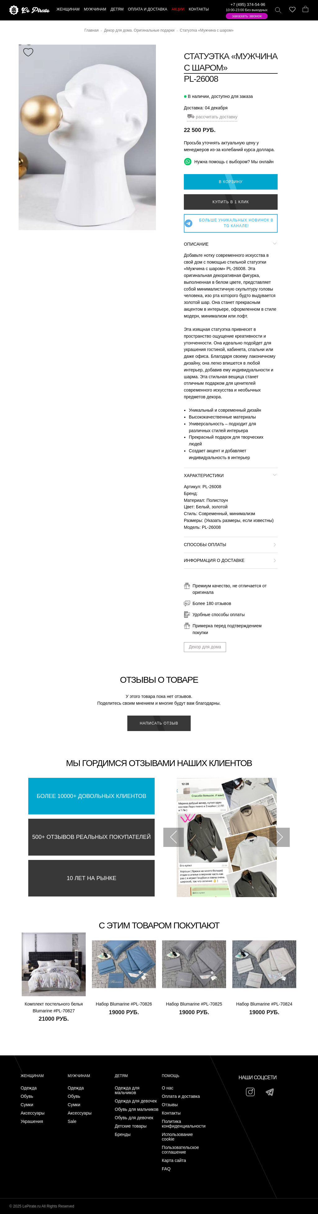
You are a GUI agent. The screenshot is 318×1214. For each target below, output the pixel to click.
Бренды (123, 1134)
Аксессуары (32, 1113)
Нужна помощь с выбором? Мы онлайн (229, 161)
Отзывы (170, 1104)
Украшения (31, 1121)
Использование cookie (177, 1137)
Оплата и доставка (181, 1096)
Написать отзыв (159, 723)
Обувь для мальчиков (137, 1109)
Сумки (26, 1104)
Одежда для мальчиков (127, 1090)
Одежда (28, 1088)
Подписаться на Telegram (71, 1200)
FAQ (166, 1169)
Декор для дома (205, 646)
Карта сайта (174, 1160)
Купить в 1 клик (230, 202)
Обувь (26, 1096)
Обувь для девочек (134, 1117)
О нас (167, 1088)
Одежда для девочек (136, 1101)
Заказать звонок (247, 16)
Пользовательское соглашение (180, 1150)
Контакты (171, 1113)
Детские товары (131, 1126)
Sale (72, 1121)
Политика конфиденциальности (184, 1124)
